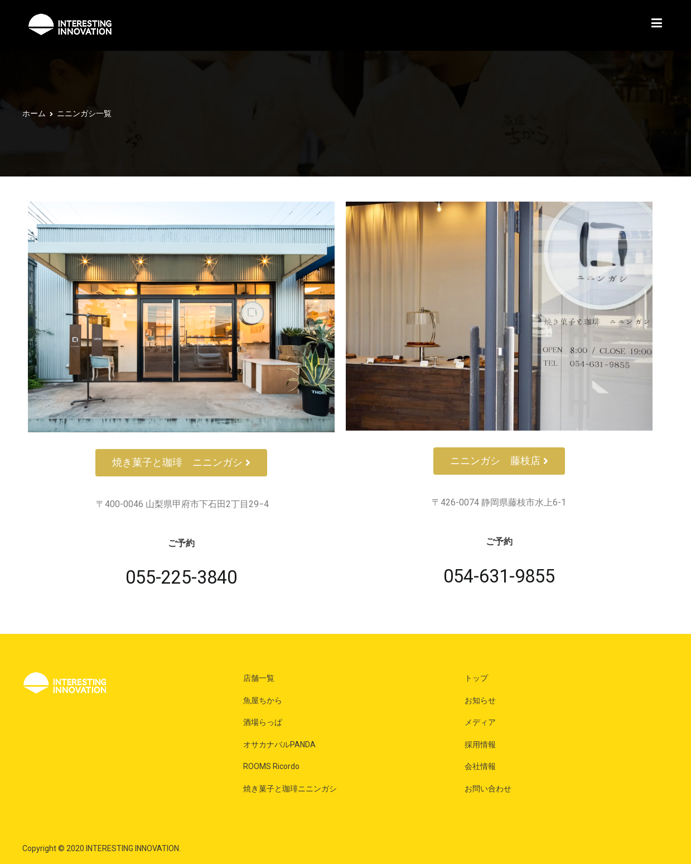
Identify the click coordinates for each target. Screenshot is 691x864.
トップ (476, 678)
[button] (181, 462)
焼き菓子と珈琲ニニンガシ (290, 788)
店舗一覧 (258, 678)
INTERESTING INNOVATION (132, 848)
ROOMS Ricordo (271, 766)
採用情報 (480, 744)
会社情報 (480, 766)
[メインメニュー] (656, 25)
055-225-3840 (181, 577)
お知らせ (480, 700)
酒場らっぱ (262, 722)
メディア (480, 722)
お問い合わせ (488, 788)
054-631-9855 (499, 576)
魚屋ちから (262, 700)
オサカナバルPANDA (279, 744)
